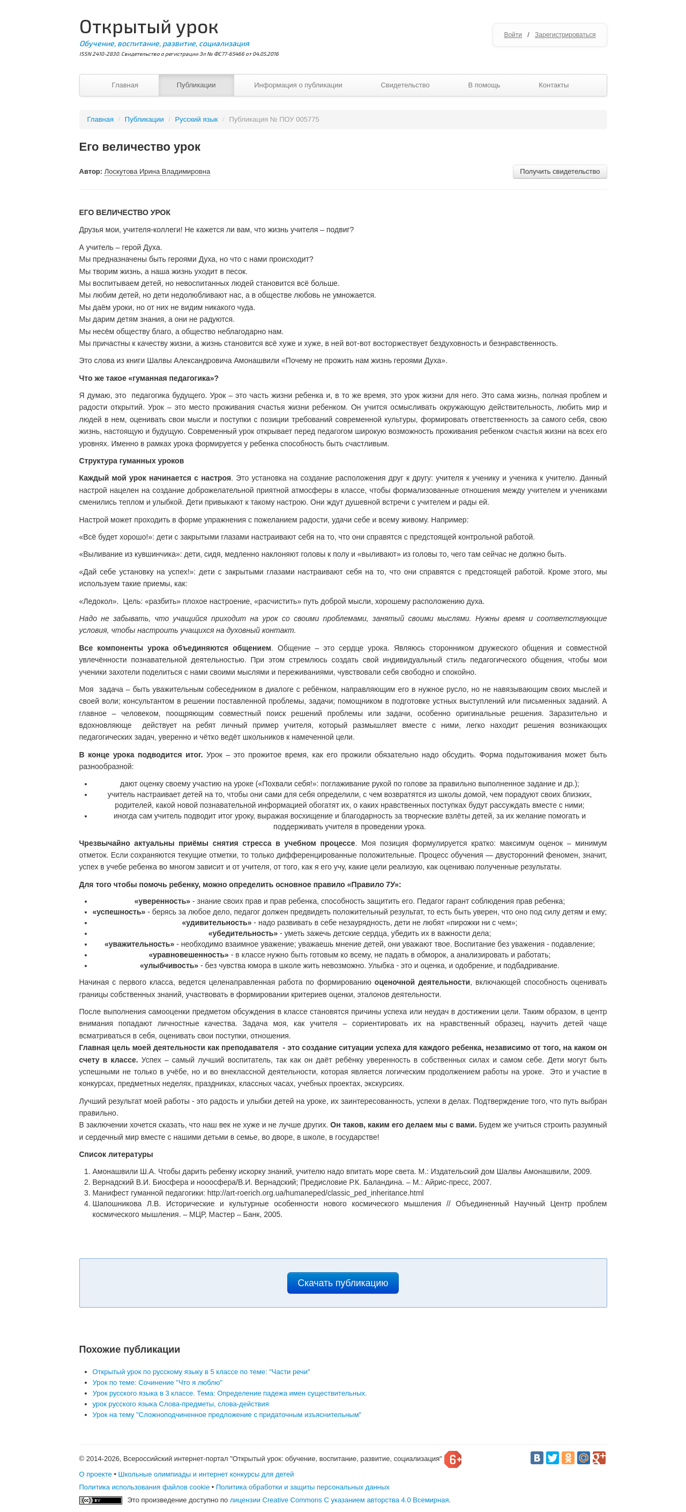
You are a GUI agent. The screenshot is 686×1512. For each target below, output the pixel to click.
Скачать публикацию (343, 1283)
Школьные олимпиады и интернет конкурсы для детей (206, 1474)
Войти (513, 35)
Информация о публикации (298, 85)
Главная (125, 85)
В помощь (484, 85)
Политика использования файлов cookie (144, 1487)
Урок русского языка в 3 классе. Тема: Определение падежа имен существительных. (230, 1393)
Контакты (554, 85)
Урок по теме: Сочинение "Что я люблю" (158, 1382)
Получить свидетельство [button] (560, 171)
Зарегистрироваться (565, 35)
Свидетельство (405, 85)
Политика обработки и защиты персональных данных (303, 1487)
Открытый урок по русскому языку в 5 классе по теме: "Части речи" (201, 1372)
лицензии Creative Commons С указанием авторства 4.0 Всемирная (339, 1500)
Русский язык (196, 119)
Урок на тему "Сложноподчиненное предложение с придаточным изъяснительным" (227, 1415)
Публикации (196, 85)
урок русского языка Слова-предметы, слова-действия (181, 1404)
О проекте (95, 1474)
